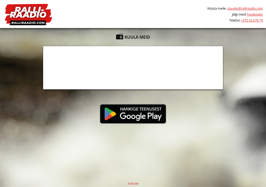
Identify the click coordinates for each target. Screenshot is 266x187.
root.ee (133, 183)
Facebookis (255, 14)
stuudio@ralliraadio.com (245, 8)
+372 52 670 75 (252, 20)
